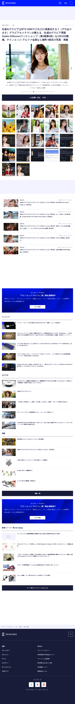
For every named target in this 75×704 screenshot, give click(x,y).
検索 (60, 3)
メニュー (65, 3)
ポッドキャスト (6, 667)
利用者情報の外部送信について (46, 654)
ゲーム (4, 658)
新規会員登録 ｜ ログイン (71, 3)
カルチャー (5, 663)
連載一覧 (37, 493)
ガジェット (5, 654)
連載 (3, 646)
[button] (4, 68)
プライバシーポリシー (44, 650)
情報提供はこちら (42, 671)
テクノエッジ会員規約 (44, 658)
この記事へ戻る (37, 97)
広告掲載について (42, 667)
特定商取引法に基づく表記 (45, 663)
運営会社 (40, 646)
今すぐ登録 (37, 307)
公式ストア (5, 671)
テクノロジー (6, 650)
